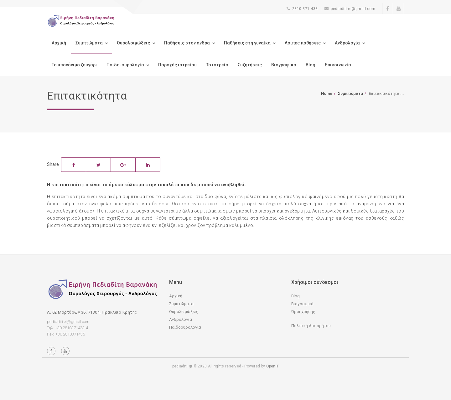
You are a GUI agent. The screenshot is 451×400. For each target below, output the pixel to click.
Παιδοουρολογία (185, 327)
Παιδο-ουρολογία (125, 64)
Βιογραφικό (283, 64)
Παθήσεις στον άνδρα (187, 42)
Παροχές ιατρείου (177, 64)
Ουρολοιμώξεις (133, 42)
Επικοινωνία (338, 64)
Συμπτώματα (89, 42)
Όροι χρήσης (303, 311)
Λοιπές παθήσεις (303, 42)
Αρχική (59, 42)
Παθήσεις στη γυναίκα (247, 42)
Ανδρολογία (347, 42)
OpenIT (272, 366)
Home (326, 93)
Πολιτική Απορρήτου (311, 325)
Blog (310, 64)
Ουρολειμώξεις (183, 311)
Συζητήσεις (250, 64)
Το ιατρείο (217, 64)
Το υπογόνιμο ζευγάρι (74, 64)
